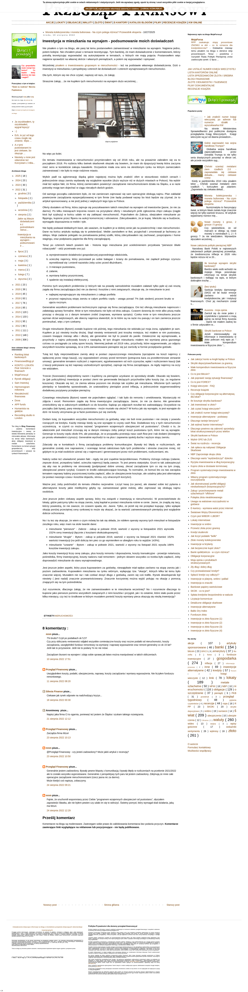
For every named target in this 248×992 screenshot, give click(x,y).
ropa (225, 703)
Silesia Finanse (54, 691)
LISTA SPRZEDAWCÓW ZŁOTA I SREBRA (210, 75)
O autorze (193, 744)
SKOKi (210, 706)
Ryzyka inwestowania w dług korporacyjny (212, 462)
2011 (18, 330)
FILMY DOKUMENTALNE (201, 85)
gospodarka (226, 658)
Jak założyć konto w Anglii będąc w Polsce (213, 359)
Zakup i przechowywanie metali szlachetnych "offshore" (207, 492)
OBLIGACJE (74, 22)
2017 (18, 303)
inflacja (208, 663)
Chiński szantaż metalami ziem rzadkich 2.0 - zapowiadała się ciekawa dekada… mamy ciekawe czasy (220, 172)
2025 (18, 175)
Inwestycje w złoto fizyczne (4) (206, 630)
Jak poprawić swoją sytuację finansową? (212, 378)
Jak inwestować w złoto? (203, 404)
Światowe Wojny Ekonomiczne (207, 512)
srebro (207, 711)
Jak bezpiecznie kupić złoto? (205, 548)
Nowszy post (50, 904)
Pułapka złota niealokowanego (206, 497)
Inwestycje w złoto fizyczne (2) (206, 622)
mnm (48, 634)
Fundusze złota (199, 614)
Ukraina (205, 720)
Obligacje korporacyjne (203, 556)
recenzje (209, 703)
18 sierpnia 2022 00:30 (58, 700)
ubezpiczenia (214, 715)
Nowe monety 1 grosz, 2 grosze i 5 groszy (220, 223)
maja (20, 260)
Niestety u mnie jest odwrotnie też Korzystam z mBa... (25, 160)
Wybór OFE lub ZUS (201, 439)
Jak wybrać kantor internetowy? (207, 424)
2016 (18, 307)
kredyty (217, 670)
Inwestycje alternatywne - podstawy (209, 416)
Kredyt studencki (199, 532)
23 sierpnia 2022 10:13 (58, 737)
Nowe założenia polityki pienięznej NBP (211, 245)
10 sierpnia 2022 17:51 (58, 659)
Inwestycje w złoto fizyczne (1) (206, 618)
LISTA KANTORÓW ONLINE (203, 72)
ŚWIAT (108, 22)
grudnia (22, 193)
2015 (18, 312)
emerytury (219, 651)
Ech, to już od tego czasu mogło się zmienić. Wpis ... (24, 138)
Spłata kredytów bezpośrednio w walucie (212, 594)
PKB (234, 693)
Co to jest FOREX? (201, 382)
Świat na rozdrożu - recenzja (205, 443)
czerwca (22, 256)
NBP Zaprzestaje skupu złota (206, 454)
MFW (212, 686)
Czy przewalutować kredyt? (205, 571)
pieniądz (218, 693)
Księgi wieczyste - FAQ (203, 386)
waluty (218, 720)
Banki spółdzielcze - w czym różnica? (210, 552)
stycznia (22, 279)
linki (211, 678)
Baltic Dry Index (199, 610)
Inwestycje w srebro (201, 524)
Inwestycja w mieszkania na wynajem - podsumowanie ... (26, 240)
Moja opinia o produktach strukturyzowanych (204, 561)
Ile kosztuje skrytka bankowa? (206, 400)
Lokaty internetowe (200, 520)
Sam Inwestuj (22, 383)
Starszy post (173, 904)
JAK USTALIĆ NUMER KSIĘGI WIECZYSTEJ (212, 69)
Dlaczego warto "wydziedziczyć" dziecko (212, 458)
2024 (18, 180)
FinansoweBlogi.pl (24, 361)
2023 (18, 185)
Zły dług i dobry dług (201, 567)
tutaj (24, 97)
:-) (16, 131)
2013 (18, 321)
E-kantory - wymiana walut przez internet (212, 508)
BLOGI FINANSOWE (199, 79)
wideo (191, 723)
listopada (22, 198)
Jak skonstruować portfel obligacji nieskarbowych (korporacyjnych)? (208, 485)
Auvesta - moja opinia (215, 310)
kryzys (233, 671)
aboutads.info (91, 963)
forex (209, 655)
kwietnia (22, 265)
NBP (224, 686)
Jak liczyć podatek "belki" (204, 536)
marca (21, 269)
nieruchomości (64, 616)
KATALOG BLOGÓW (141, 22)
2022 (18, 189)
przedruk (205, 697)
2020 (18, 289)
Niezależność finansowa (22, 395)
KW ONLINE (195, 22)
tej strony (98, 966)
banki (219, 647)
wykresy (214, 731)
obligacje (219, 689)
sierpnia (22, 214)
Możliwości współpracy (199, 750)
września (22, 210)
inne (207, 666)
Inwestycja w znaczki (201, 582)
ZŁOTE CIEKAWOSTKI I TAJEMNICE (207, 82)
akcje (191, 643)
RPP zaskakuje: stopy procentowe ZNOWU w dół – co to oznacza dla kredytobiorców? (212, 45)
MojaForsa (197, 39)
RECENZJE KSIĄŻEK (175, 22)
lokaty (231, 678)
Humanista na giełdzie (22, 410)
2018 (18, 298)
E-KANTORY (121, 22)
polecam (28, 100)
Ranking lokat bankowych (22, 356)
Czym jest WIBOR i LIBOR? (205, 516)
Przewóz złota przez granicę (205, 528)
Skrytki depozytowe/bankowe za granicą (211, 363)
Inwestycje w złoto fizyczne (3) (206, 626)
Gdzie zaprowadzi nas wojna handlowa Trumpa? (220, 144)
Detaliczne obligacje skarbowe (206, 602)
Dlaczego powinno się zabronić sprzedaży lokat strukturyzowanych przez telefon (212, 430)
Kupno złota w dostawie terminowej (209, 466)
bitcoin (191, 651)
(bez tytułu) (210, 286)
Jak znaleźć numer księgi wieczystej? (210, 412)
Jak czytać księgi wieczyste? (205, 408)
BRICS (204, 651)
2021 (18, 284)
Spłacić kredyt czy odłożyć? (205, 574)
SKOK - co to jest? (200, 591)
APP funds (20, 404)
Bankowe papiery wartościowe (206, 587)
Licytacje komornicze (201, 598)
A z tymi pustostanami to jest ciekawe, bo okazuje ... (23, 149)
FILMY (157, 22)
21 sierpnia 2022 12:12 (58, 718)
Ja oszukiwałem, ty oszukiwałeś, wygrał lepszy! (24, 124)
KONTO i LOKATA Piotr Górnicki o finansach (24, 368)
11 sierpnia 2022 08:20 (58, 681)
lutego (21, 274)
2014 (18, 316)
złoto (232, 731)
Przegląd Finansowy (57, 669)
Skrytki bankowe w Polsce (218, 330)
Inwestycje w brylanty (202, 544)
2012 (18, 326)
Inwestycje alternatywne (203, 606)
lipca (20, 251)
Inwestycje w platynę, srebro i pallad (209, 578)
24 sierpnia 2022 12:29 (58, 810)
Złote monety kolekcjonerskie (206, 540)
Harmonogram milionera (22, 388)
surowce (222, 711)
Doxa (17, 400)
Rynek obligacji (22, 378)
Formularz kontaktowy (199, 747)
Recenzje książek (200, 390)
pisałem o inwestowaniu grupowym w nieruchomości (86, 65)
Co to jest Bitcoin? (200, 374)
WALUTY (88, 22)
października (24, 202)
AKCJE (50, 22)
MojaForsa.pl (21, 374)
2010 (18, 335)
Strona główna (111, 904)
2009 (18, 339)
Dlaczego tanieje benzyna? (205, 420)
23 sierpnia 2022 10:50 (58, 756)
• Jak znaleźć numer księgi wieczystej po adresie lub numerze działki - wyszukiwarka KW (220, 121)
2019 (18, 294)
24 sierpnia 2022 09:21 (58, 785)
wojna (213, 724)
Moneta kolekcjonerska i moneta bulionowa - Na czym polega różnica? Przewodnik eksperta (93, 32)
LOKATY (60, 22)
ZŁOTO (98, 22)
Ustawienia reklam (134, 961)
